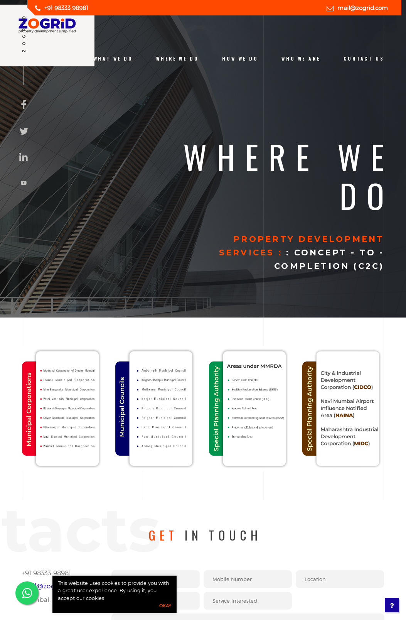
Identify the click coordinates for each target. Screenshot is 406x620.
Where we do (177, 58)
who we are (300, 58)
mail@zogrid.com (362, 7)
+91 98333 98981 (66, 7)
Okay (165, 605)
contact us (364, 58)
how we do (240, 58)
